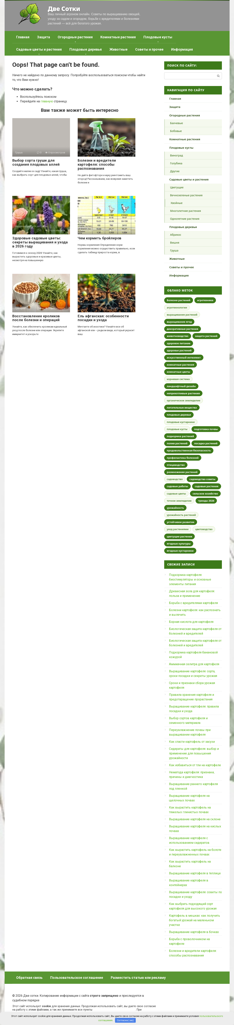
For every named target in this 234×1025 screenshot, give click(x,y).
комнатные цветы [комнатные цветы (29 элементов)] (178, 371)
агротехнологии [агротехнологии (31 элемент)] (177, 307)
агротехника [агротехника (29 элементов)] (205, 300)
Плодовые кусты (157, 37)
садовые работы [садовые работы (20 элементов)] (177, 486)
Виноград (176, 155)
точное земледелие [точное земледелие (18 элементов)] (179, 500)
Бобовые (176, 131)
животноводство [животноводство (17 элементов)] (177, 336)
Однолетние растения (184, 219)
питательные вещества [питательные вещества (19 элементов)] (182, 407)
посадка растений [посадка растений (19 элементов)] (205, 443)
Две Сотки (64, 8)
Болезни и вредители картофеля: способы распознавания (97, 164)
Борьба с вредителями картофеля (193, 603)
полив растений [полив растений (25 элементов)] (177, 443)
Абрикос (175, 234)
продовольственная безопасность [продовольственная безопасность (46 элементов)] (189, 450)
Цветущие (177, 187)
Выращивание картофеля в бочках (194, 932)
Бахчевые (176, 123)
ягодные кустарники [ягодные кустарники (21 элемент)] (180, 550)
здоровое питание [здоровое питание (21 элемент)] (179, 343)
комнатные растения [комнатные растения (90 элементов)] (180, 364)
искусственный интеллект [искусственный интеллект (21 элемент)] (184, 357)
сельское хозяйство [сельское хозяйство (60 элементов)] (205, 493)
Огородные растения (75, 37)
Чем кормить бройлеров (99, 238)
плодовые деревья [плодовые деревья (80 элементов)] (179, 414)
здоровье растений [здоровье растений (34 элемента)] (179, 350)
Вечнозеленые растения (186, 195)
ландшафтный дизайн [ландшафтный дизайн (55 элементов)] (181, 386)
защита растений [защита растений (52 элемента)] (206, 336)
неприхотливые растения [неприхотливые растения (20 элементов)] (183, 393)
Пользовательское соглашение (76, 978)
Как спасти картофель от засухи (192, 741)
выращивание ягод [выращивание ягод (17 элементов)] (179, 321)
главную (47, 101)
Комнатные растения (118, 37)
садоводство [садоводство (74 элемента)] (175, 479)
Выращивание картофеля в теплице (195, 873)
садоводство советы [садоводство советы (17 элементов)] (202, 479)
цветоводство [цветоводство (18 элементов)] (203, 529)
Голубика (176, 163)
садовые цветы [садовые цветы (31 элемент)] (176, 493)
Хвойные (177, 203)
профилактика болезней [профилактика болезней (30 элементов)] (183, 457)
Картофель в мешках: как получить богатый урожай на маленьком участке (194, 920)
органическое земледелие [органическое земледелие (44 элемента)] (183, 400)
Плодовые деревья (85, 49)
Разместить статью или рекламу (138, 978)
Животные (118, 49)
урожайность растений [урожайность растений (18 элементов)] (181, 515)
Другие (175, 171)
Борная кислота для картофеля (191, 622)
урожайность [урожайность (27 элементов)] (175, 508)
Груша (174, 250)
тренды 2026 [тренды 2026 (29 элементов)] (206, 500)
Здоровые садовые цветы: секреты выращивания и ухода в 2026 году (40, 242)
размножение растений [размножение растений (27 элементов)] (182, 472)
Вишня (174, 242)
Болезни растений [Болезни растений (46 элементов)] (178, 300)
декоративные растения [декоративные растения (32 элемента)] (182, 329)
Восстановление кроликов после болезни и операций (36, 318)
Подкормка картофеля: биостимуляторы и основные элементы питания (190, 579)
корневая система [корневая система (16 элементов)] (178, 379)
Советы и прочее (149, 49)
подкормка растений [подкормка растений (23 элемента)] (180, 436)
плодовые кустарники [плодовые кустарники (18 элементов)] (181, 422)
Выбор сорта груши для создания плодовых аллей (36, 162)
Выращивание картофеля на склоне (195, 819)
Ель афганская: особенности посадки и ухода (103, 318)
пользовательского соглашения (114, 1009)
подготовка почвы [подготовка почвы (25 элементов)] (206, 429)
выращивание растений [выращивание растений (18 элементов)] (182, 314)
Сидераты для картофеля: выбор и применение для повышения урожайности (194, 753)
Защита (43, 37)
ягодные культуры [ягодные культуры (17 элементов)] (179, 543)
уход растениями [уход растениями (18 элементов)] (178, 529)
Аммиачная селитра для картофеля (194, 664)
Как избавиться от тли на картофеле (195, 765)
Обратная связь (29, 978)
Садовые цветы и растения (39, 49)
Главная (22, 37)
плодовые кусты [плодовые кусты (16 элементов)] (177, 429)
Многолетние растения (185, 211)
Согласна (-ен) (125, 1020)
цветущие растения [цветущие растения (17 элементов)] (179, 536)
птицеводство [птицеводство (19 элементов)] (176, 465)
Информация (182, 49)
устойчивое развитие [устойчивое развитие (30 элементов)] (180, 522)
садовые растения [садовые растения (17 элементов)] (206, 486)
